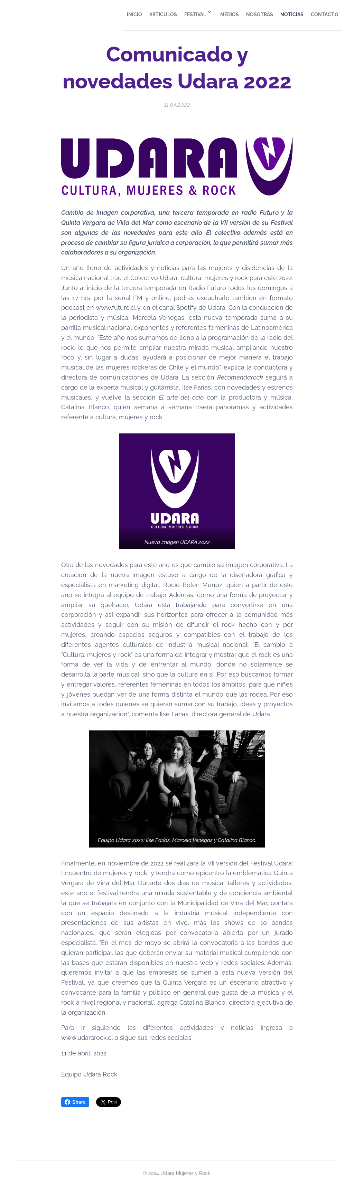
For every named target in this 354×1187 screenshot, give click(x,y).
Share (75, 1102)
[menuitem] (105, 14)
